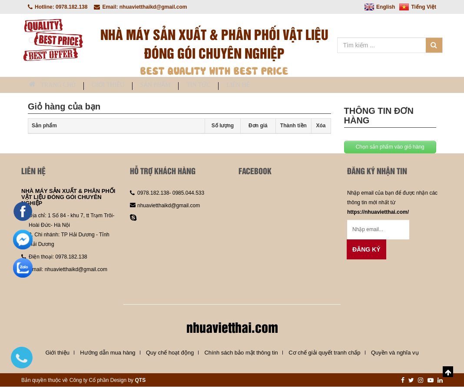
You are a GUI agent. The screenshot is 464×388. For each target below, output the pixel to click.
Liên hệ (284, 86)
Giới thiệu (123, 86)
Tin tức (234, 86)
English (380, 6)
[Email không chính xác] (378, 230)
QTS (140, 381)
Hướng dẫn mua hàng (107, 354)
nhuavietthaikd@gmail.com (76, 271)
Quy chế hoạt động (170, 354)
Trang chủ (57, 85)
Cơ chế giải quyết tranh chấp (324, 354)
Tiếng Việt (417, 6)
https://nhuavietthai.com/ (378, 213)
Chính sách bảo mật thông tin (241, 354)
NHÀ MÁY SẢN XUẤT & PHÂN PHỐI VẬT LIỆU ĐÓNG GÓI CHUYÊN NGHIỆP (68, 198)
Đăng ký (366, 250)
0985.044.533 (187, 194)
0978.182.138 (71, 258)
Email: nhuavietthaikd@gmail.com (140, 7)
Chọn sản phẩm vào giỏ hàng (390, 148)
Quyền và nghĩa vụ (395, 354)
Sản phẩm (181, 86)
